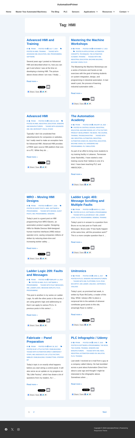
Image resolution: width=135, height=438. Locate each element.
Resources (109, 11)
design (53, 211)
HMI (48, 54)
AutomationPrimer (67, 4)
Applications (91, 11)
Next (105, 412)
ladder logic (35, 288)
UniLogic (92, 284)
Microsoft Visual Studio (43, 129)
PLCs (85, 62)
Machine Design (86, 130)
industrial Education (79, 59)
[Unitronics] (98, 276)
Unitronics (78, 271)
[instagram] (18, 429)
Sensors (75, 12)
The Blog (55, 12)
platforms (91, 281)
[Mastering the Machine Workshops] (100, 49)
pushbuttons (51, 357)
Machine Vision (77, 62)
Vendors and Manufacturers (95, 278)
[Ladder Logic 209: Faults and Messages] (56, 280)
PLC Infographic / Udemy (89, 338)
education (42, 54)
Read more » (32, 81)
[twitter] (12, 429)
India (102, 351)
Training (42, 51)
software (31, 57)
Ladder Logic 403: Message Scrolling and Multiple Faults (87, 200)
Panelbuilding (55, 349)
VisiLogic (74, 287)
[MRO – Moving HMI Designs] (53, 206)
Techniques (84, 54)
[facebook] (6, 429)
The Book (93, 133)
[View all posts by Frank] (32, 49)
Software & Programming (96, 212)
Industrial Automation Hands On (84, 353)
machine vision (77, 143)
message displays (48, 288)
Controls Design (88, 127)
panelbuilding (39, 357)
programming (56, 54)
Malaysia (101, 353)
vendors (50, 214)
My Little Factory (100, 130)
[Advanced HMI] (54, 121)
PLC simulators (89, 146)
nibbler (30, 357)
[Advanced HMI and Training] (53, 49)
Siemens (96, 217)
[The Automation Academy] (99, 125)
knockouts (40, 354)
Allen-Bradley (89, 215)
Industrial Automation (83, 138)
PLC (65, 12)
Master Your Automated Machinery (31, 12)
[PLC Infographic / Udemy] (98, 342)
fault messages (57, 285)
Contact (124, 11)
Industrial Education (47, 123)
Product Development (80, 133)
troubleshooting (86, 135)
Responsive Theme (100, 430)
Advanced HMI (32, 54)
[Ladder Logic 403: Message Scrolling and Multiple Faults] (99, 209)
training (103, 217)
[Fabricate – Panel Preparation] (53, 346)
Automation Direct (44, 352)
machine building (95, 59)
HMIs (36, 51)
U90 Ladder (84, 284)
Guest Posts (40, 208)
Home (8, 12)
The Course (102, 133)
